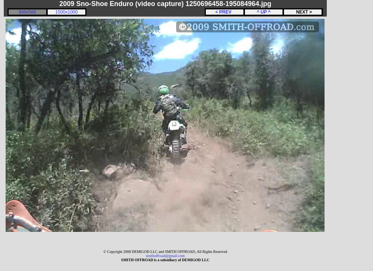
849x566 (27, 12)
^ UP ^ (263, 12)
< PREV (224, 12)
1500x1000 (66, 12)
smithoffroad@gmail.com (165, 256)
